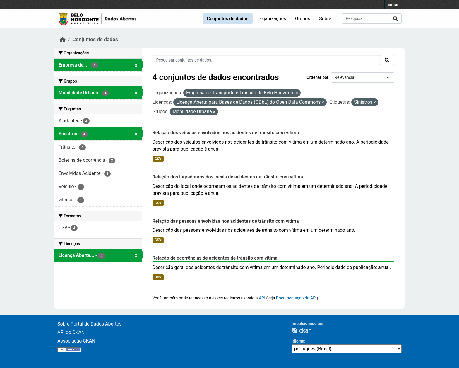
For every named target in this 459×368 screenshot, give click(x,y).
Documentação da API (296, 298)
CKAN (301, 330)
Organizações (272, 18)
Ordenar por (317, 77)
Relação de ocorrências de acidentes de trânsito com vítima (215, 258)
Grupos (302, 18)
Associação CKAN (76, 341)
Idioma (298, 341)
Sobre (325, 18)
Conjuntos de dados (227, 18)
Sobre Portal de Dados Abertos (89, 324)
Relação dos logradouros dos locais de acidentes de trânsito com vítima (228, 177)
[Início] (63, 39)
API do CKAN (71, 332)
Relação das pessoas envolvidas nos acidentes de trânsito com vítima (226, 221)
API (262, 298)
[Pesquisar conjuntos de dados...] (372, 18)
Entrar (393, 4)
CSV (158, 159)
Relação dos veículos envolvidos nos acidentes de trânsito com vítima (226, 132)
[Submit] (395, 18)
